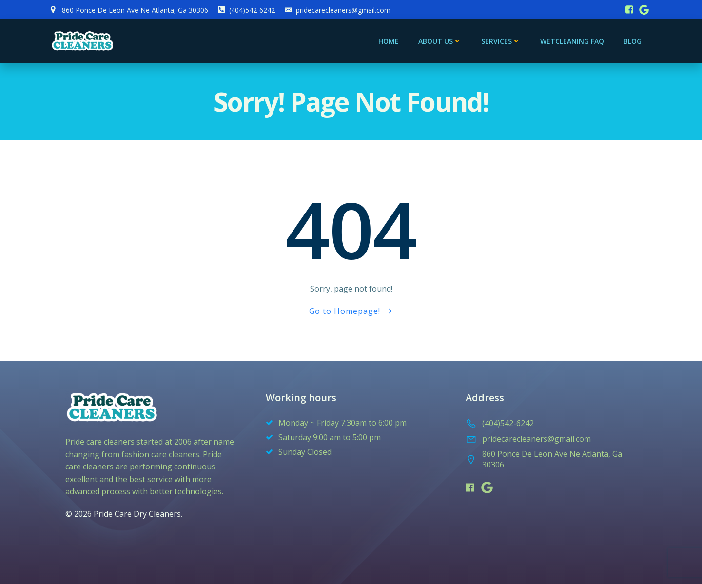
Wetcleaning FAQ (572, 41)
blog (633, 41)
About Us (440, 41)
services (501, 41)
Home (388, 41)
